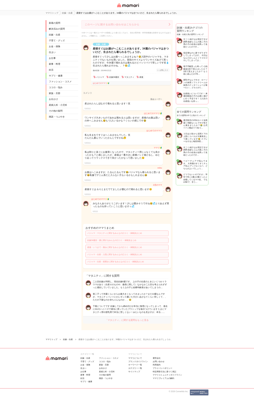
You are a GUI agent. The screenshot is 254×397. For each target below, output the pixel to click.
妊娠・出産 (54, 34)
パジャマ (100, 77)
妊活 (51, 69)
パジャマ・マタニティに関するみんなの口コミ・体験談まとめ (114, 233)
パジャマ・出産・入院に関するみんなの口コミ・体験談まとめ (114, 254)
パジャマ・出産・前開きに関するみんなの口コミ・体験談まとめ (115, 261)
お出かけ (53, 99)
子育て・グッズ (57, 40)
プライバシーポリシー (162, 368)
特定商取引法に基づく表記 (164, 371)
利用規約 (157, 365)
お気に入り (163, 70)
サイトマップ (134, 371)
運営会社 (157, 358)
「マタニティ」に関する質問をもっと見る (127, 320)
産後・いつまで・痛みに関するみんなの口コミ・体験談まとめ (114, 247)
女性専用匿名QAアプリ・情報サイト (128, 7)
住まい (52, 52)
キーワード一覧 (135, 365)
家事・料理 (54, 64)
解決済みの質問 (57, 28)
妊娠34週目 (114, 77)
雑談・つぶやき (57, 116)
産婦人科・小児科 (58, 105)
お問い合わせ (158, 361)
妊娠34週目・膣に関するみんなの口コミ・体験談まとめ (111, 240)
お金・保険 (54, 46)
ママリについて (135, 358)
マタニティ (129, 77)
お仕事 (52, 58)
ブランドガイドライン (138, 361)
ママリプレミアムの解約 (163, 378)
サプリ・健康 (56, 75)
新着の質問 (54, 23)
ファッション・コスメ (60, 81)
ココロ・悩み (56, 87)
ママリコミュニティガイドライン (167, 375)
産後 (141, 77)
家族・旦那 (54, 93)
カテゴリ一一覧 (135, 368)
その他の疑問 (56, 111)
